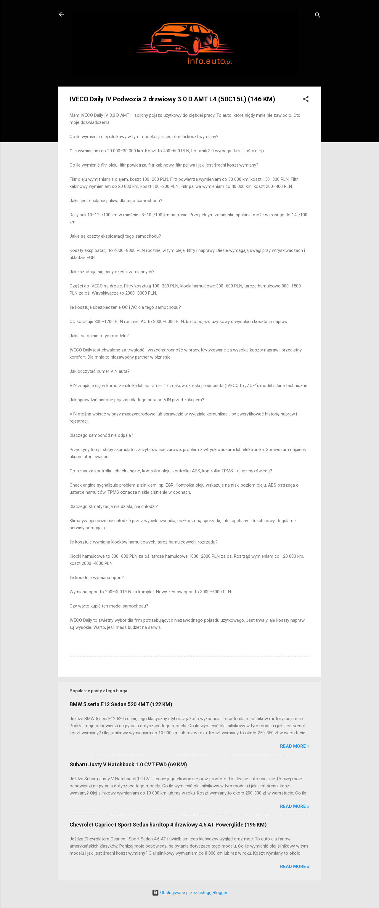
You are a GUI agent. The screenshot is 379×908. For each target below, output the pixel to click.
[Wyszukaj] (317, 16)
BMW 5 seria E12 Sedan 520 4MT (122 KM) (121, 704)
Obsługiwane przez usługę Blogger (189, 892)
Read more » (294, 746)
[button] (305, 100)
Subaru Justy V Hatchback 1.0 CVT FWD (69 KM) (128, 764)
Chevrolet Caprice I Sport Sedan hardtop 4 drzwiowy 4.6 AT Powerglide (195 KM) (168, 824)
